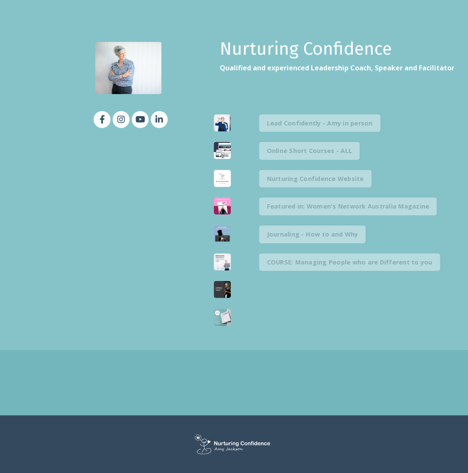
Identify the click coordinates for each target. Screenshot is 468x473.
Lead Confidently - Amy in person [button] (330, 123)
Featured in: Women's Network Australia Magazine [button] (358, 206)
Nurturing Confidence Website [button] (325, 179)
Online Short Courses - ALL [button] (320, 151)
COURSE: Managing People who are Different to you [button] (360, 262)
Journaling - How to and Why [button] (323, 234)
